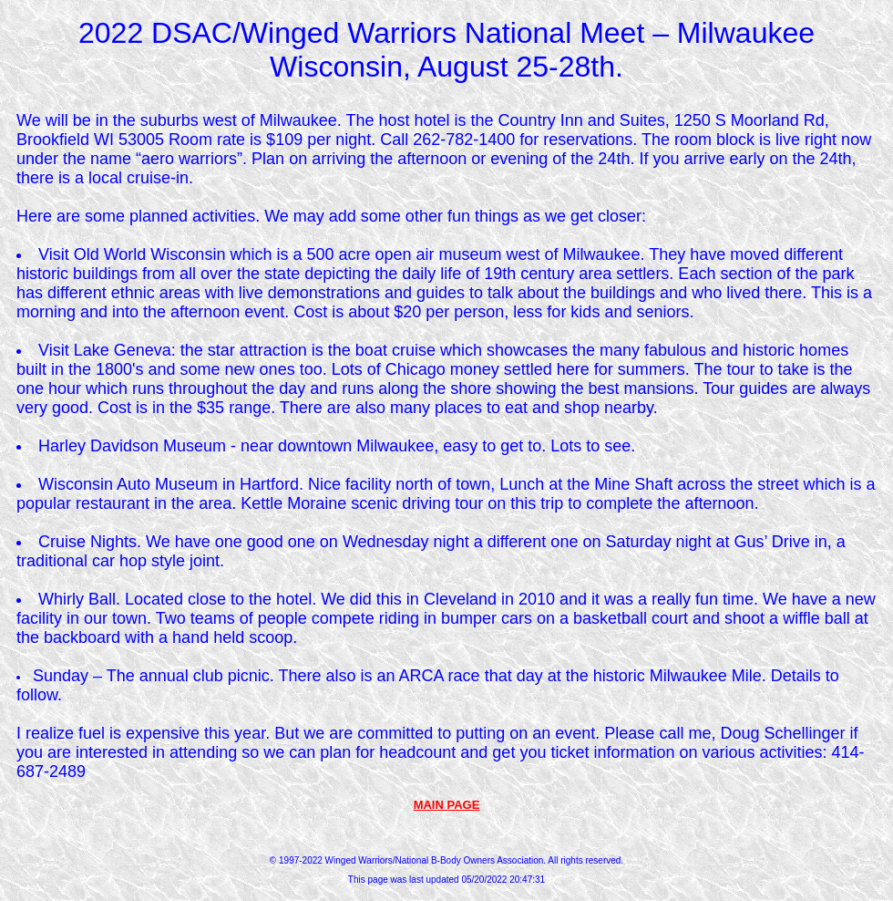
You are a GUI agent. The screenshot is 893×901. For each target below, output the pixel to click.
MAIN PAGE (447, 805)
